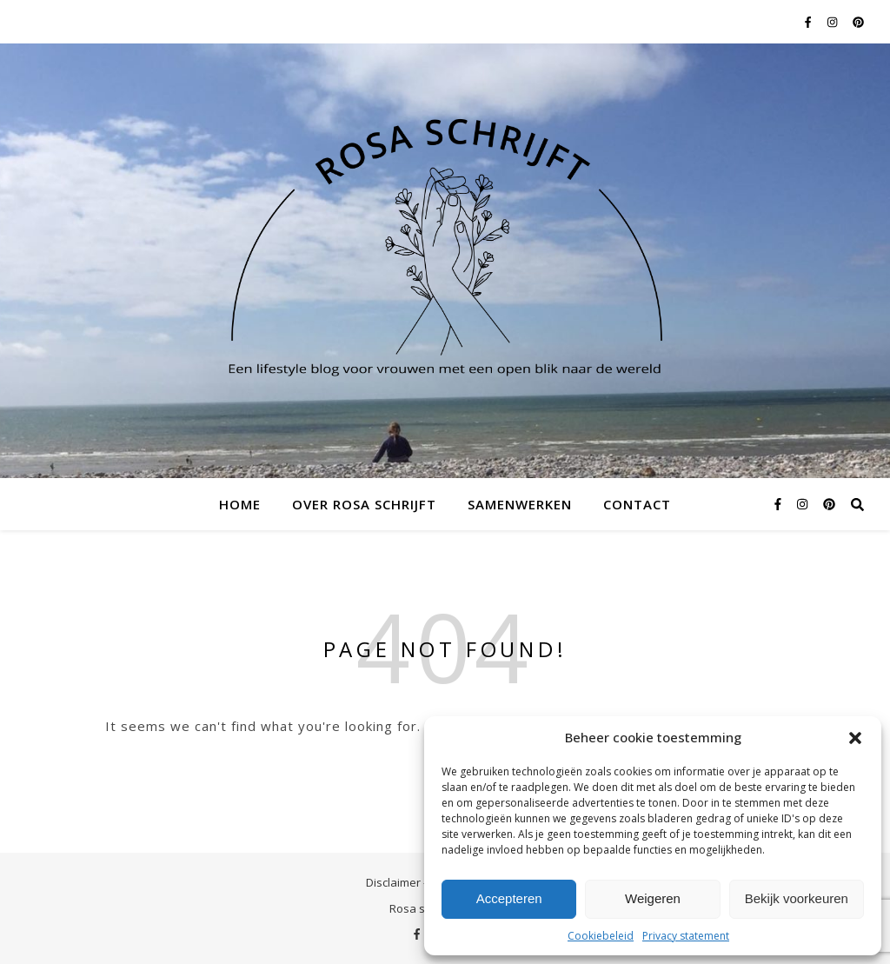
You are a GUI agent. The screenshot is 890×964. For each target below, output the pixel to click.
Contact (637, 504)
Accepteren (509, 898)
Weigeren (653, 898)
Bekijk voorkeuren (796, 898)
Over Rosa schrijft (364, 504)
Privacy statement (685, 935)
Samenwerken (520, 504)
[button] (855, 738)
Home (240, 504)
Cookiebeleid (601, 935)
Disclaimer (393, 882)
